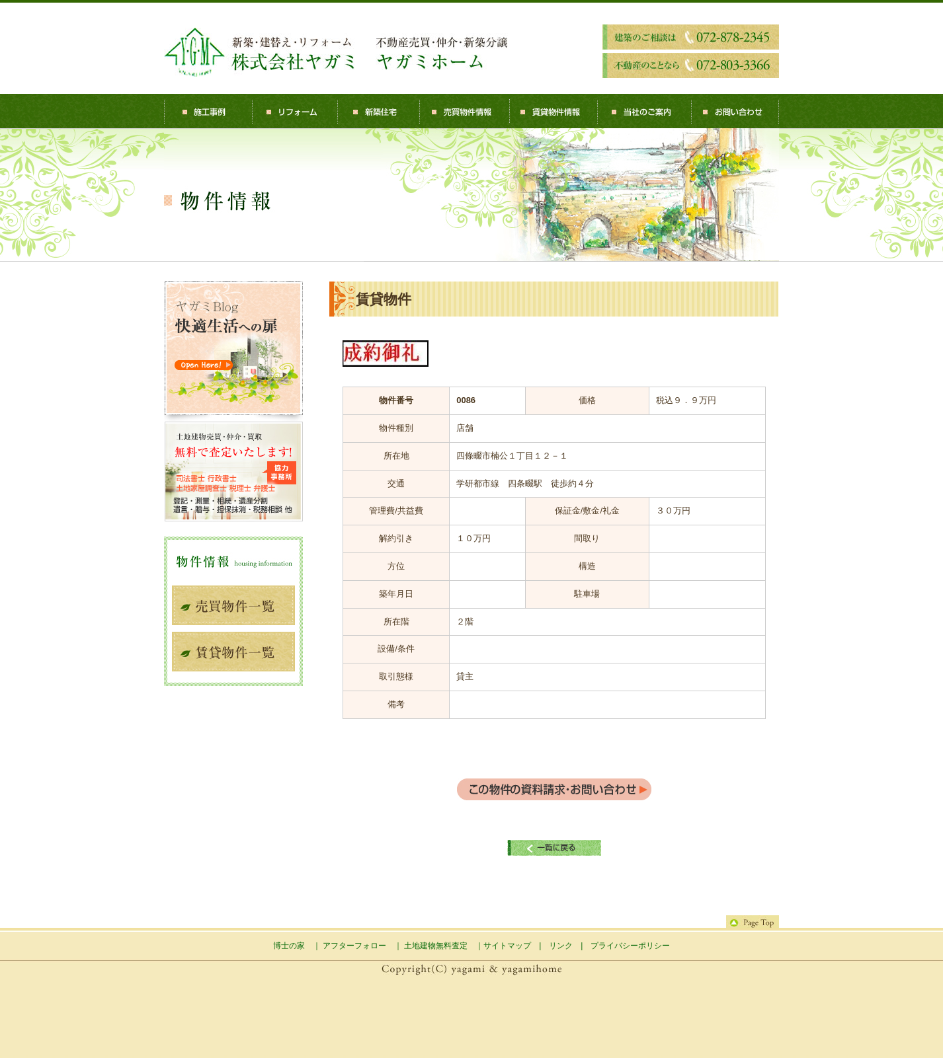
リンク (561, 945)
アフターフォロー (354, 945)
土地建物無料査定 (436, 945)
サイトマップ (507, 945)
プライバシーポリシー (630, 945)
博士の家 (289, 945)
